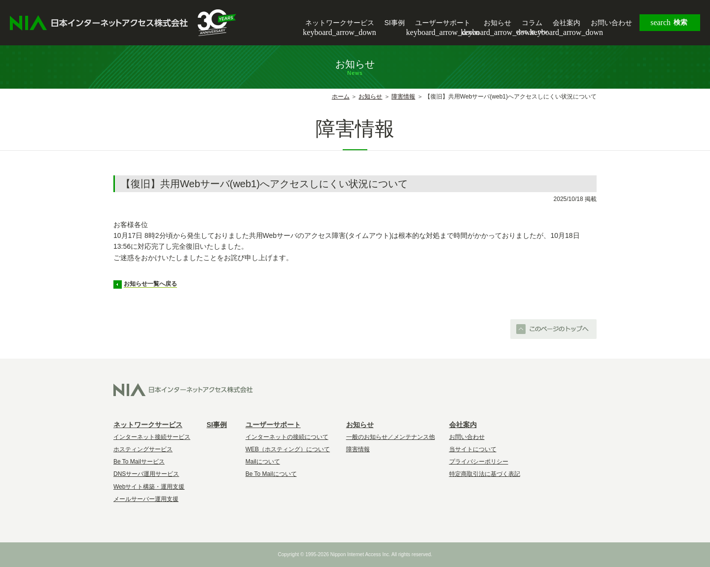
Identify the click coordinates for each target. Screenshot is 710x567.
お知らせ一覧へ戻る (150, 283)
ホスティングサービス (143, 449)
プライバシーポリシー (478, 461)
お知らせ (497, 23)
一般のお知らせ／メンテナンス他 (390, 437)
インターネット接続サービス (151, 437)
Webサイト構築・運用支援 (148, 486)
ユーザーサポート (442, 23)
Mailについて (263, 461)
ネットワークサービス (339, 23)
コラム (532, 23)
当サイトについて (473, 449)
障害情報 (403, 96)
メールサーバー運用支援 (145, 499)
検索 (668, 22)
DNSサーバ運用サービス (146, 473)
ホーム (341, 96)
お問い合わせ (611, 23)
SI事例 (395, 23)
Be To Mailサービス (139, 461)
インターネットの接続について (287, 437)
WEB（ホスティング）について (288, 449)
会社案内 (566, 23)
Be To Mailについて (271, 473)
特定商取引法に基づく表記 (484, 473)
